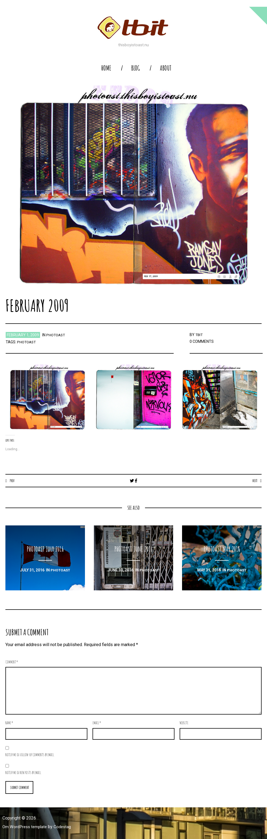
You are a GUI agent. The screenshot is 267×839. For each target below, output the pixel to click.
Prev (12, 480)
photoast (56, 335)
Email (97, 723)
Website (184, 723)
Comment (11, 662)
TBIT (199, 335)
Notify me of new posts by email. (23, 773)
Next (254, 480)
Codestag (65, 827)
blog (135, 68)
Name (9, 723)
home (106, 68)
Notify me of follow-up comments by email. (29, 755)
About (166, 68)
